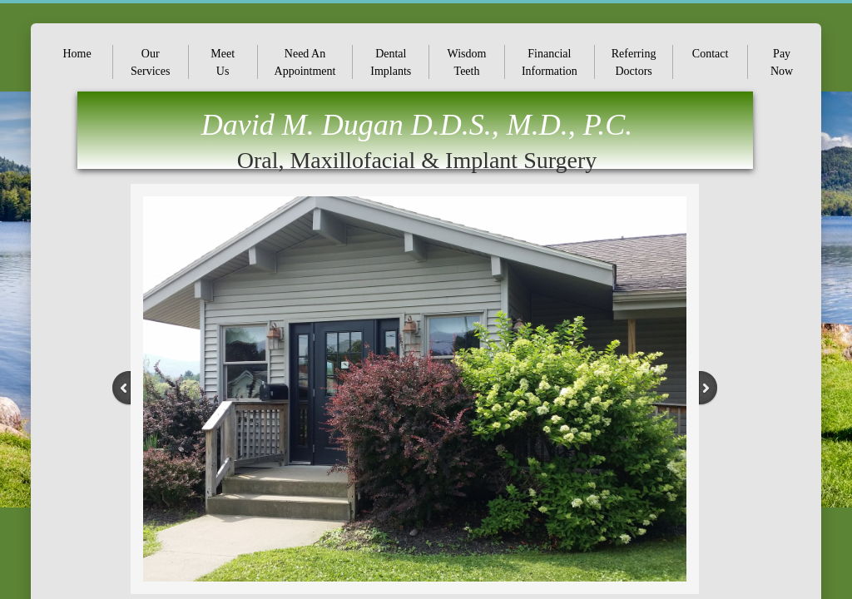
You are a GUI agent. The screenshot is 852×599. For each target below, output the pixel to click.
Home (77, 53)
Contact (710, 53)
